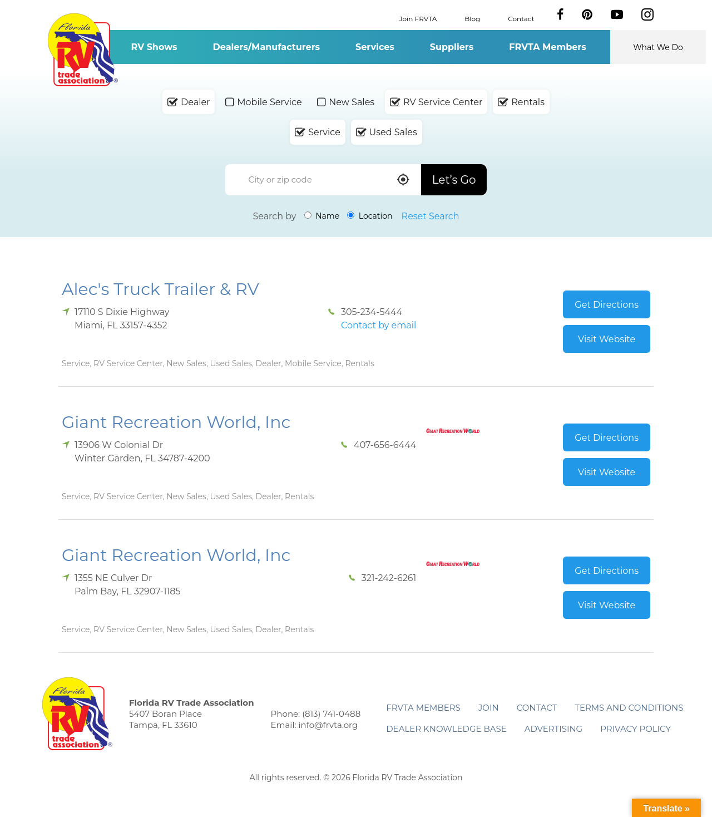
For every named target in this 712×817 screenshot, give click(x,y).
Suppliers (451, 47)
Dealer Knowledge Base (446, 729)
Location (369, 216)
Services (374, 47)
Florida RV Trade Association (82, 49)
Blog (472, 18)
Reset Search (430, 216)
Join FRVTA (418, 18)
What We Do (658, 47)
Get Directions (607, 304)
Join (488, 707)
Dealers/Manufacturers (266, 47)
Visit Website (606, 339)
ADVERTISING (554, 729)
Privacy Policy (635, 729)
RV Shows (154, 47)
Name (322, 216)
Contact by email (378, 325)
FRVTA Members (547, 47)
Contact (521, 18)
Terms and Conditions (629, 707)
